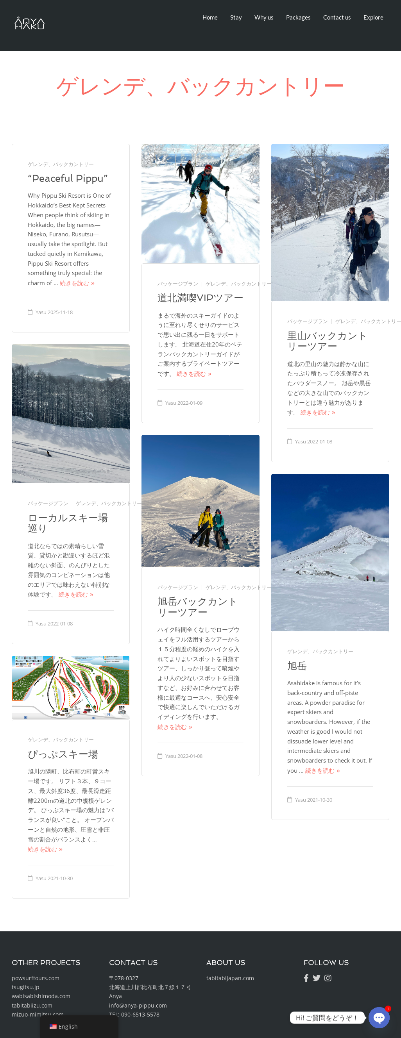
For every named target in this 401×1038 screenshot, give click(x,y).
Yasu (41, 312)
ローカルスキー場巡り (68, 523)
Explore (373, 17)
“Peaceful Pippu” (68, 178)
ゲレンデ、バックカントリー (61, 164)
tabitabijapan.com (230, 978)
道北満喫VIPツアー (200, 298)
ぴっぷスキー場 (63, 754)
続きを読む (74, 283)
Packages (298, 17)
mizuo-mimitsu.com (38, 1014)
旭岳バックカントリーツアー (198, 607)
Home (210, 17)
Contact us (337, 17)
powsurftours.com (35, 978)
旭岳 (297, 666)
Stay (236, 17)
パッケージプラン (178, 283)
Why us (264, 17)
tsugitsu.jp (25, 987)
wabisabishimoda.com (41, 996)
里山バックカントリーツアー (327, 341)
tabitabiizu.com (32, 1005)
